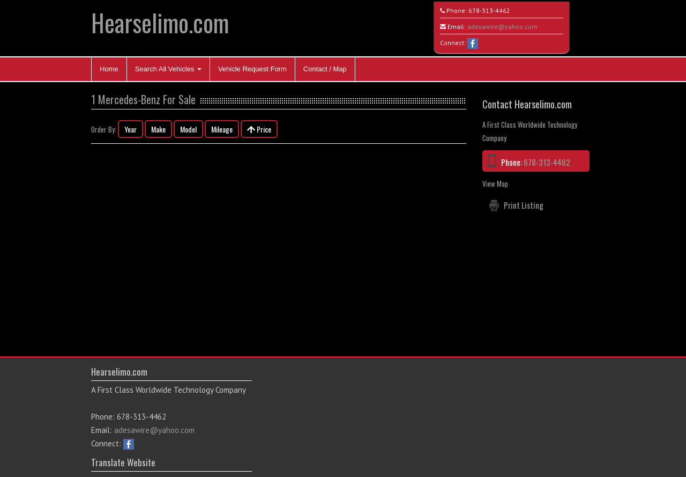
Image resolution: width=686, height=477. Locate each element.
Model (188, 129)
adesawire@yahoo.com (502, 27)
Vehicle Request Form (252, 69)
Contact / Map (325, 69)
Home (109, 69)
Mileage (222, 129)
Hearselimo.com (160, 22)
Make (158, 129)
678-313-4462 (489, 10)
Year (130, 129)
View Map (495, 183)
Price (259, 129)
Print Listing (523, 205)
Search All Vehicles (168, 69)
